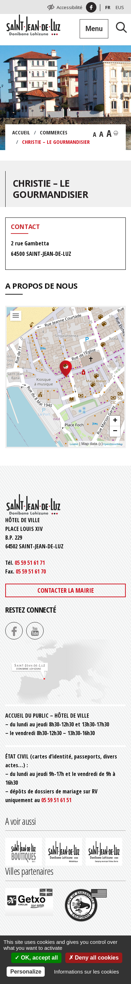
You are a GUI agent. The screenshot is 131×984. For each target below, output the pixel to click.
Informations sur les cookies (86, 972)
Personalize (25, 972)
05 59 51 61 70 (31, 571)
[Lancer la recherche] (119, 27)
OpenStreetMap (113, 444)
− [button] (115, 431)
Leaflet (74, 444)
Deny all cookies (94, 958)
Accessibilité (69, 7)
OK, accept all (36, 958)
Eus (120, 7)
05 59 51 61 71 (30, 563)
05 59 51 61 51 (56, 800)
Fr (107, 7)
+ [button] (115, 421)
